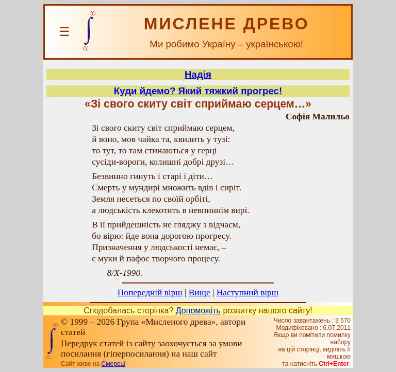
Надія (198, 74)
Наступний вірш (247, 292)
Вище (199, 292)
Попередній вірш (150, 292)
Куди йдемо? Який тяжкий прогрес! (198, 90)
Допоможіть (198, 310)
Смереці (113, 363)
